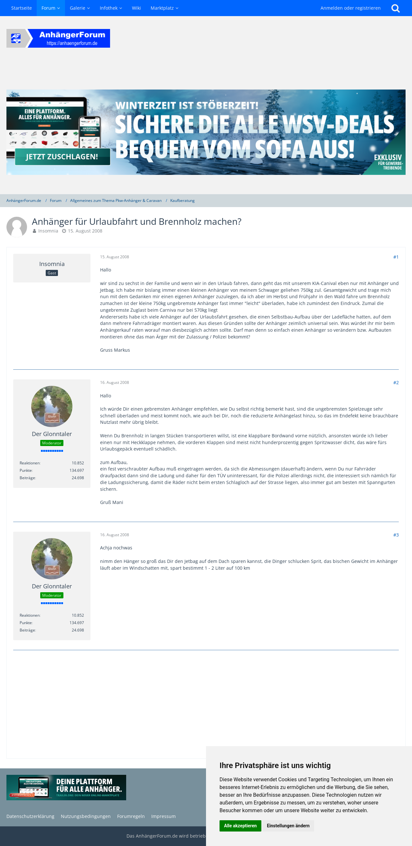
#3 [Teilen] (396, 535)
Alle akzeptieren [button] (240, 825)
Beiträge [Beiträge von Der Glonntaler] (27, 477)
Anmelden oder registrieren (351, 8)
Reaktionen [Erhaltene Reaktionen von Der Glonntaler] (30, 463)
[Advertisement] (206, 705)
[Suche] (396, 8)
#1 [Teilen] (396, 257)
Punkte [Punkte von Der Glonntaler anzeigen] (26, 470)
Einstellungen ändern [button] (288, 825)
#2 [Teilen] (396, 382)
